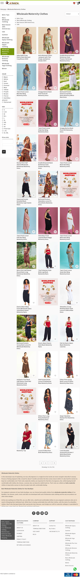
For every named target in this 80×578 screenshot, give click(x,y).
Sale (3, 32)
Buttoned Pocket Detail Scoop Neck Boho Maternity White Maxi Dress (67, 94)
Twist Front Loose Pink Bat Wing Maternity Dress (22, 237)
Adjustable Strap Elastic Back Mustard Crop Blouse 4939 (23, 57)
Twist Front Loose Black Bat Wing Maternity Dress (66, 165)
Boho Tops (5, 15)
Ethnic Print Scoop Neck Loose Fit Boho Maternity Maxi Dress (66, 381)
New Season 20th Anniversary (6, 27)
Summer (5, 35)
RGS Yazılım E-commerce (7, 574)
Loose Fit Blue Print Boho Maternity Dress (45, 452)
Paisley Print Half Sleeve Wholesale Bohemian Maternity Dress (23, 165)
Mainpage (3, 9)
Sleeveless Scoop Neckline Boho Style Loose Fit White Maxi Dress (66, 309)
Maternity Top (21, 451)
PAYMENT (19, 534)
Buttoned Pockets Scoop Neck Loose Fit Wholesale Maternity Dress (24, 346)
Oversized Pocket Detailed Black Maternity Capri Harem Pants (24, 202)
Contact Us (52, 526)
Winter (4, 68)
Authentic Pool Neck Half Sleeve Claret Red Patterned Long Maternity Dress (24, 382)
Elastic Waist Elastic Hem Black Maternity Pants (45, 345)
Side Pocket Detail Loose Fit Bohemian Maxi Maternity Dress (45, 381)
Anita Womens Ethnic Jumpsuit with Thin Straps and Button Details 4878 (45, 58)
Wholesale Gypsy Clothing (7, 39)
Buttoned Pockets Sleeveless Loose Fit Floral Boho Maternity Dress (45, 202)
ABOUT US (20, 528)
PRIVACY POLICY (21, 539)
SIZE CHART (36, 532)
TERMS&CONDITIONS (23, 542)
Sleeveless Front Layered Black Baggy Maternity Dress (45, 237)
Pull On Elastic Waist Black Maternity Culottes (66, 345)
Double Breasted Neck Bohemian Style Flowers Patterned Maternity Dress (67, 58)
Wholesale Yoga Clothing (7, 64)
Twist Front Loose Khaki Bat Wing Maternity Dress (44, 130)
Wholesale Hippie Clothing (5, 45)
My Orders (52, 529)
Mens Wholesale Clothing (5, 20)
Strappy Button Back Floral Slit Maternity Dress (66, 130)
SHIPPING (19, 536)
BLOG (34, 534)
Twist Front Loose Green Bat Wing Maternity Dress (66, 272)
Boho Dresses (69, 566)
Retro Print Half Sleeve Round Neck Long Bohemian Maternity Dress (24, 273)
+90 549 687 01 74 (54, 532)
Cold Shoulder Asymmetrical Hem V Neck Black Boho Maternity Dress (66, 453)
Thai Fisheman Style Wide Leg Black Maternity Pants (44, 272)
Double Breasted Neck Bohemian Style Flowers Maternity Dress (45, 165)
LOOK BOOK (20, 531)
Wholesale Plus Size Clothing (71, 544)
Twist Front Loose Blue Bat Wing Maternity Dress (22, 94)
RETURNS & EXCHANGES (24, 545)
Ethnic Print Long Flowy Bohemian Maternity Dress (43, 418)
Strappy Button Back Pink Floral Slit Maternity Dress (45, 94)
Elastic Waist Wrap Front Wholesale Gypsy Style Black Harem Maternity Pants (24, 309)
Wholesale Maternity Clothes (5, 52)
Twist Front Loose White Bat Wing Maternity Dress (66, 237)
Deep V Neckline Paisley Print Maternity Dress (67, 418)
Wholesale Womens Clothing (5, 59)
